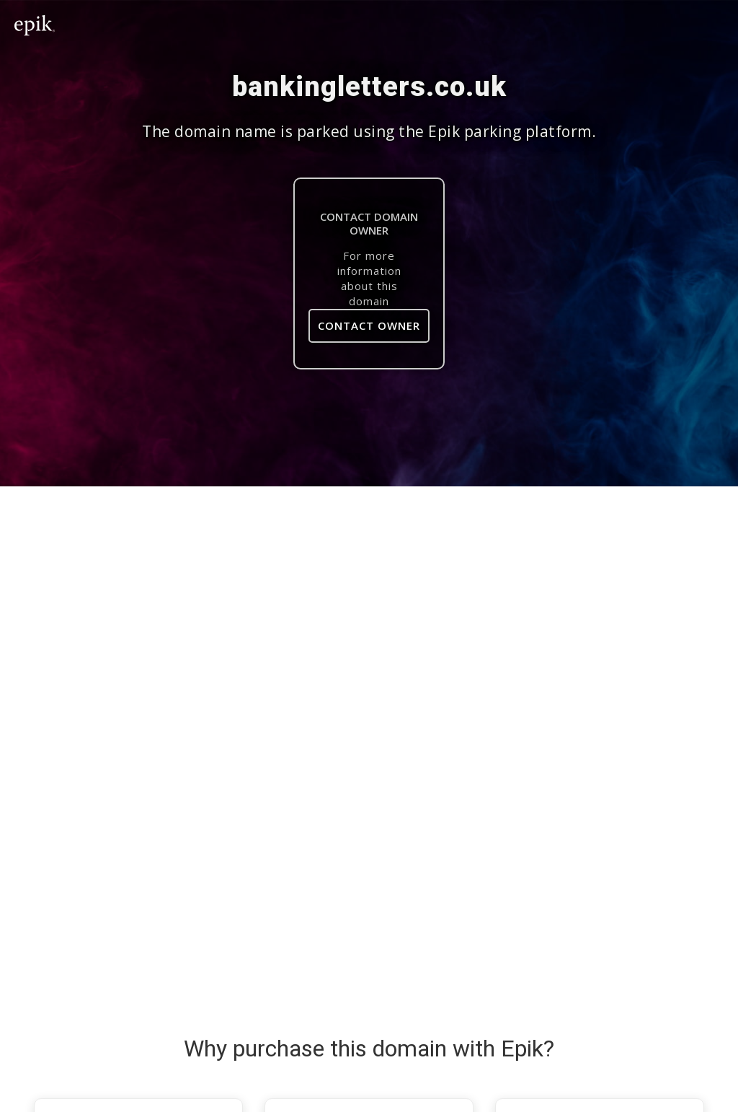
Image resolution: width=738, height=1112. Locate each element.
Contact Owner (369, 325)
